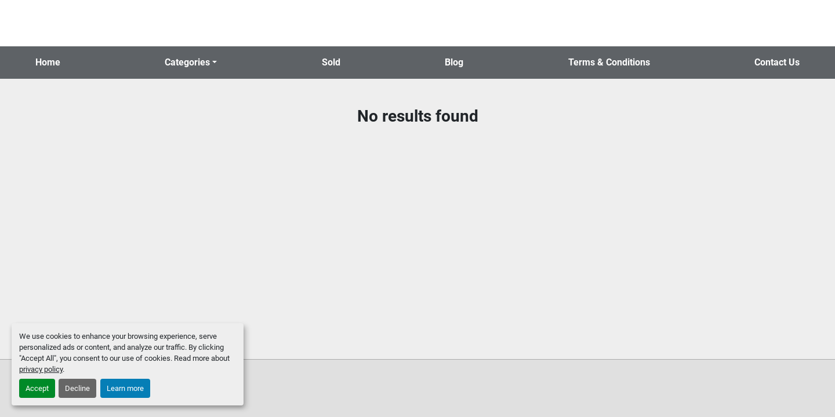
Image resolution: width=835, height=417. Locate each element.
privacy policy (41, 369)
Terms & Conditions (609, 62)
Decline (77, 388)
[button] (190, 62)
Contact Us (777, 62)
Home (47, 62)
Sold (331, 62)
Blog (454, 62)
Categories (187, 62)
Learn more (125, 388)
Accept (37, 388)
